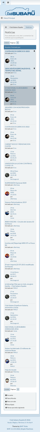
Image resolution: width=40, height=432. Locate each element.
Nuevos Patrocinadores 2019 (15, 202)
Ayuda (9, 422)
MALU (15, 288)
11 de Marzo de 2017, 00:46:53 (14, 274)
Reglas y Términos (18, 422)
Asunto (7, 47)
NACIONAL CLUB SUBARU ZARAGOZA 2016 (15, 328)
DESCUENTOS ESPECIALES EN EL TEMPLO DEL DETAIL (17, 69)
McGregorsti (14, 179)
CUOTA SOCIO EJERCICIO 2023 (17, 51)
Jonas (12, 218)
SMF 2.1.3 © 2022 (13, 429)
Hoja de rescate (10, 370)
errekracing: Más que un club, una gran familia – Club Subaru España (19, 285)
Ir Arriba (7, 389)
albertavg (16, 185)
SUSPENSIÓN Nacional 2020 (15, 183)
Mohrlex (16, 372)
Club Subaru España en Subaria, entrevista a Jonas (16, 306)
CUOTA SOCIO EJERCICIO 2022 (17, 127)
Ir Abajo (7, 42)
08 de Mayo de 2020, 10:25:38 (14, 173)
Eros (14, 53)
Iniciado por (16, 47)
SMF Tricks (24, 426)
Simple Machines (27, 429)
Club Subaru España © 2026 (20, 420)
